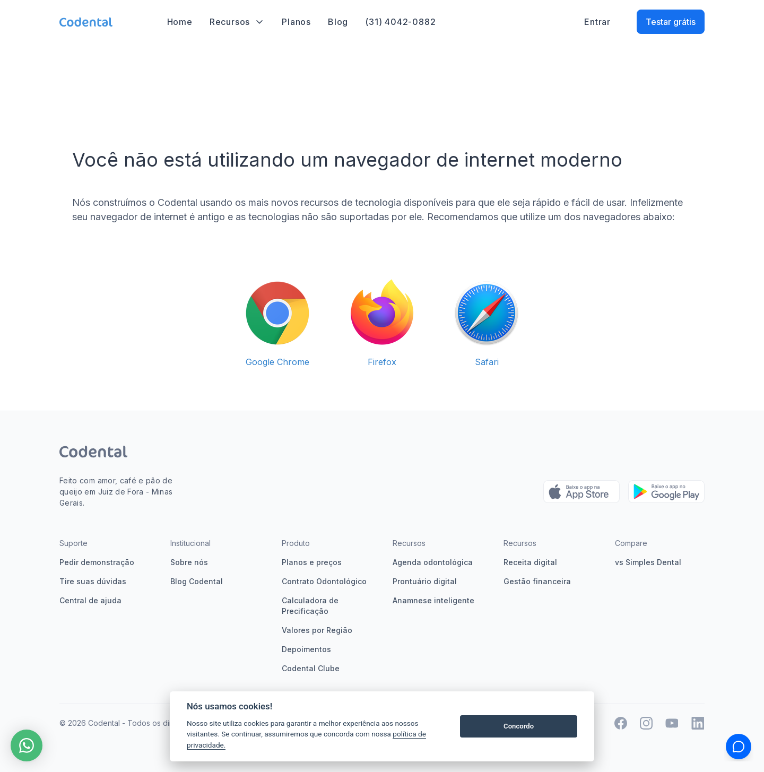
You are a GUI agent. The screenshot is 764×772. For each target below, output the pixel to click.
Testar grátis (671, 21)
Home (180, 21)
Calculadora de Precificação (310, 605)
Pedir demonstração (96, 562)
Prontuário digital (425, 581)
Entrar (597, 21)
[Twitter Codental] (672, 723)
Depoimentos (306, 649)
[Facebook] (620, 723)
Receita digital (530, 562)
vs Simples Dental (648, 562)
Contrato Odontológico (324, 581)
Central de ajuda (90, 600)
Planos (296, 21)
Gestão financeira (537, 581)
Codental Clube (311, 668)
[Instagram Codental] (646, 723)
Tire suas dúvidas (92, 581)
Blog (338, 21)
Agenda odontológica (433, 562)
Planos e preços (312, 562)
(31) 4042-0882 (400, 21)
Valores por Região (317, 630)
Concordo (518, 726)
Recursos (237, 22)
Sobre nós (189, 562)
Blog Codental (196, 581)
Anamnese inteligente (433, 600)
